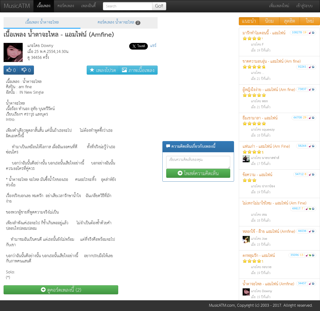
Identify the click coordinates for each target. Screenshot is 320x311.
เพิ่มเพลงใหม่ (279, 6)
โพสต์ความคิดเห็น (198, 173)
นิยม (269, 21)
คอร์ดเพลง (66, 6)
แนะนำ (249, 21)
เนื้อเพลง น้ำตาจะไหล (42, 22)
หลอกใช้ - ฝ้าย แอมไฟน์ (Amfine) (279, 238)
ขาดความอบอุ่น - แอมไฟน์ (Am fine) (279, 70)
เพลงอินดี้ (88, 6)
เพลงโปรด (103, 70)
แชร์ (153, 46)
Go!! (159, 6)
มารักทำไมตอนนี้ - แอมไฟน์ (279, 42)
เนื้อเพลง (45, 6)
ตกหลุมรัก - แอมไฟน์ (279, 264)
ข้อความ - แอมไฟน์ (279, 183)
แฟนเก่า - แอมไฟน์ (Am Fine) (279, 155)
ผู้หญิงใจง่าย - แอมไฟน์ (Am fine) (279, 98)
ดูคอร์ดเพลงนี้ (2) (61, 290)
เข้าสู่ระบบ (304, 6)
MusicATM (17, 6)
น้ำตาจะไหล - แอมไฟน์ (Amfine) (279, 290)
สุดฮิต (289, 21)
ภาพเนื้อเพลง (138, 70)
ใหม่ (310, 21)
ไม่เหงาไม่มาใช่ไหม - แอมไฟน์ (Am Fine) (279, 212)
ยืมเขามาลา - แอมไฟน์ (279, 127)
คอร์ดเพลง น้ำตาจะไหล (119, 22)
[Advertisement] (138, 148)
